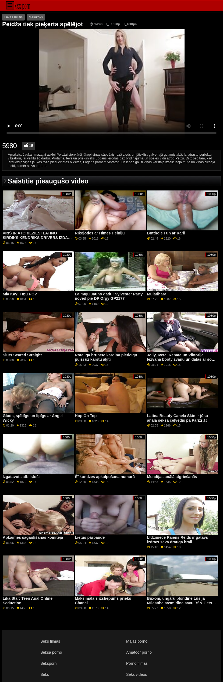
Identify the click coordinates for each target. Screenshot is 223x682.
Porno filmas (137, 663)
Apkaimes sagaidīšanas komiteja (33, 537)
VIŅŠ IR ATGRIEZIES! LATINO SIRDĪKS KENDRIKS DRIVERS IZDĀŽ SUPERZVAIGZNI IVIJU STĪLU (36, 237)
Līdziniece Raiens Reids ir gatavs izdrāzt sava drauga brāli (177, 539)
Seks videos (136, 674)
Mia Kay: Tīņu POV (20, 294)
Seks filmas (50, 641)
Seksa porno (51, 652)
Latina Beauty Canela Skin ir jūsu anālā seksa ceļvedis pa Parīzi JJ (177, 418)
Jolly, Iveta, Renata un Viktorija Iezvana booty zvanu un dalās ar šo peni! (179, 359)
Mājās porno (136, 641)
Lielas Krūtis (13, 17)
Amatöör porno (139, 652)
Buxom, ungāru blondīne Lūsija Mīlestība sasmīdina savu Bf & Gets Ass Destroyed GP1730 (179, 602)
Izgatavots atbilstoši (21, 477)
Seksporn (48, 663)
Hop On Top (86, 416)
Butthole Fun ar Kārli (166, 233)
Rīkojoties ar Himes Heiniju (100, 233)
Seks (44, 674)
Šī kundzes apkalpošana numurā (105, 477)
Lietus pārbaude (90, 537)
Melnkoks (36, 17)
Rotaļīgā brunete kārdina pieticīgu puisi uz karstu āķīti (106, 357)
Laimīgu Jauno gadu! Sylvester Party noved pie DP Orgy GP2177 (109, 296)
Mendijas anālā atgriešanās (172, 477)
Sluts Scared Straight (22, 355)
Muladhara (157, 294)
